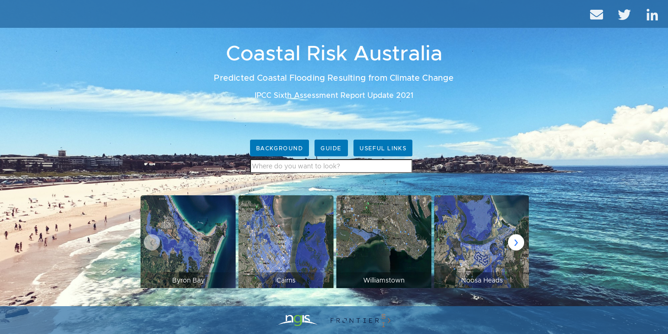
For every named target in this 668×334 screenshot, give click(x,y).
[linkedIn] (654, 14)
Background (279, 148)
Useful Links (383, 148)
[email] (598, 14)
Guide (331, 148)
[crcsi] (360, 320)
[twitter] (626, 14)
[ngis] (298, 320)
